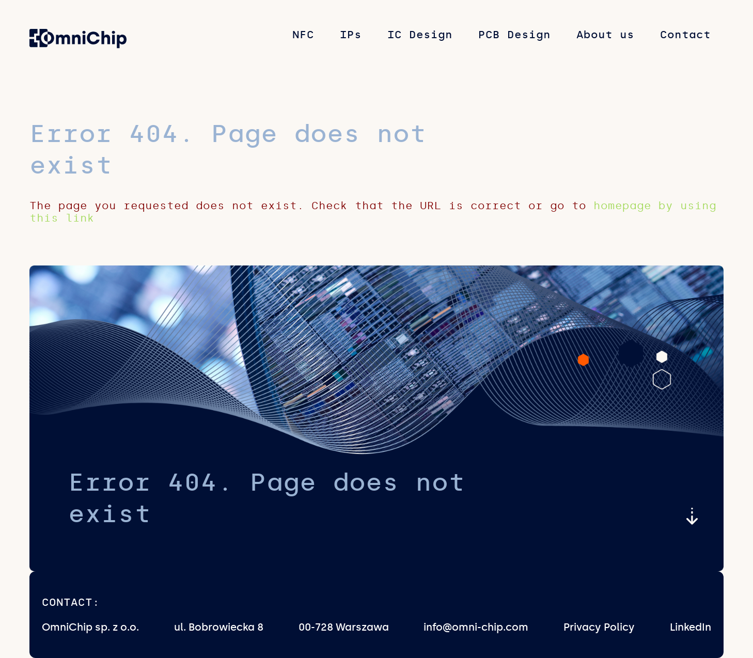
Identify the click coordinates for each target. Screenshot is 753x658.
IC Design (419, 34)
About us (605, 34)
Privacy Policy (599, 627)
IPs (351, 34)
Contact (685, 34)
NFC (303, 34)
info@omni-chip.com (475, 627)
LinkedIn (690, 627)
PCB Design (514, 34)
